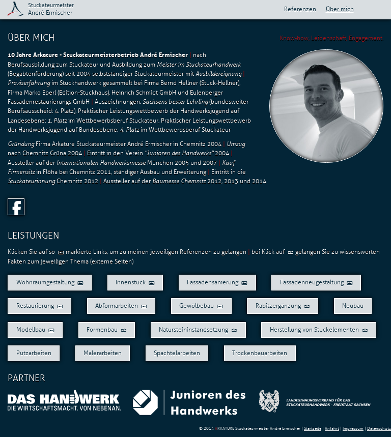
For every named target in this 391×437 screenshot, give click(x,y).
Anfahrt (332, 428)
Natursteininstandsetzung (198, 330)
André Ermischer (51, 9)
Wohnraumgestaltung (49, 282)
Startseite (312, 428)
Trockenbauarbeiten (259, 353)
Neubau (353, 306)
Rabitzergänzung (283, 306)
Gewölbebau (201, 306)
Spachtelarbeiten (177, 353)
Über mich (340, 9)
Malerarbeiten (102, 353)
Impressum (353, 428)
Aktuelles (381, 9)
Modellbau (35, 330)
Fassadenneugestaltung (316, 282)
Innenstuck (135, 282)
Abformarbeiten (121, 306)
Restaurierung (39, 306)
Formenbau (107, 330)
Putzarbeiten (33, 353)
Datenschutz (379, 428)
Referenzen (300, 9)
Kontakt (366, 9)
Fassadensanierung (217, 282)
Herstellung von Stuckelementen (319, 330)
